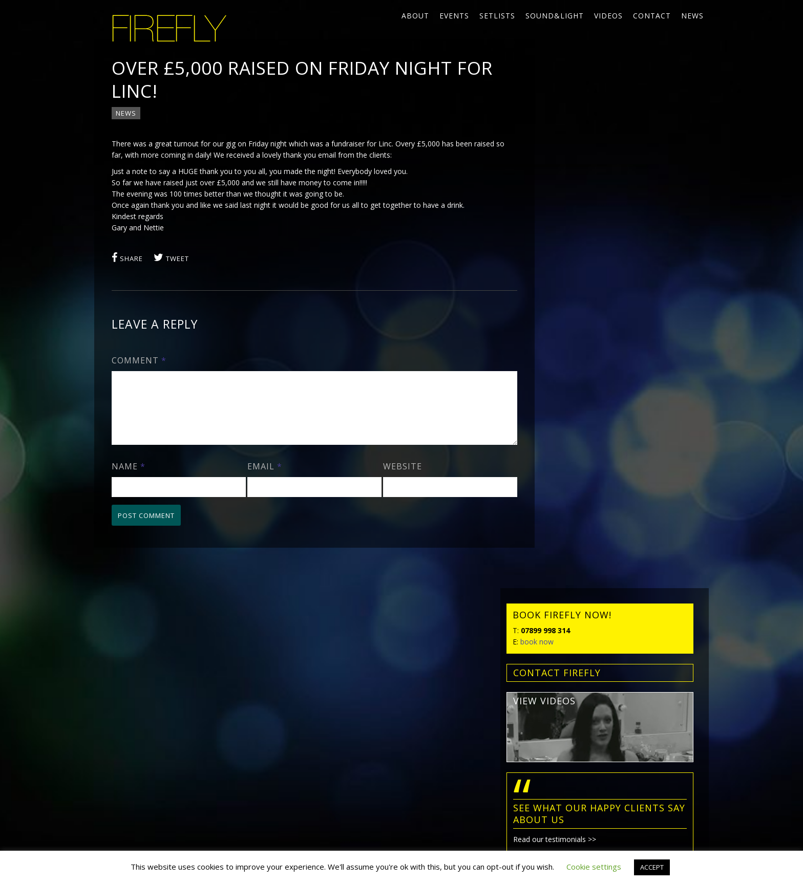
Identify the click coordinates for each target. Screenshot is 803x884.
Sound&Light (554, 15)
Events (454, 15)
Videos (608, 15)
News (692, 15)
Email (261, 479)
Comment (139, 360)
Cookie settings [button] (593, 866)
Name (129, 479)
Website (395, 479)
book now (560, 135)
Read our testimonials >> (577, 333)
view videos (567, 194)
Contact (652, 15)
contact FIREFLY (580, 166)
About (415, 15)
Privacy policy (129, 753)
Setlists (497, 15)
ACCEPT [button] (652, 867)
